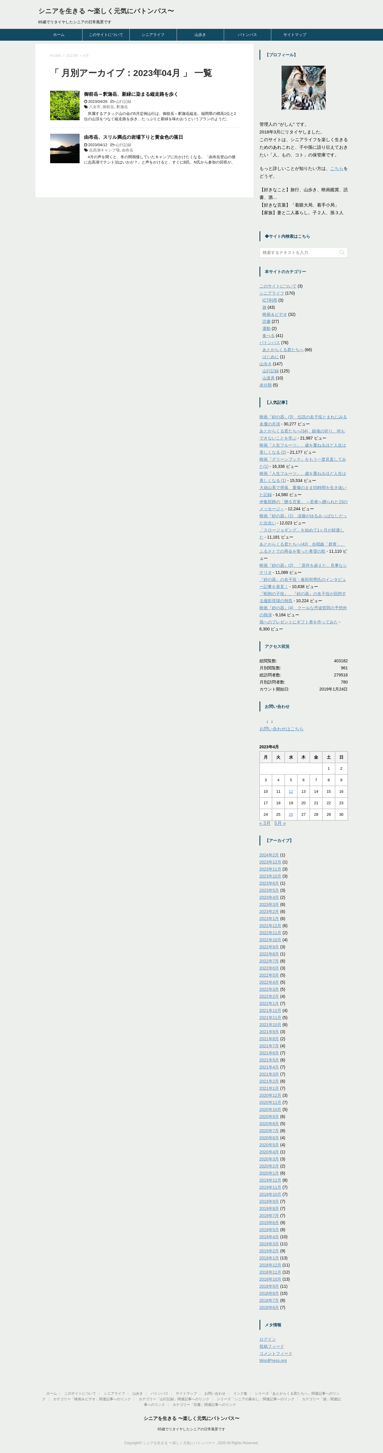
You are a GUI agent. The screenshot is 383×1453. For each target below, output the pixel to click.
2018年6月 (269, 1307)
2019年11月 (270, 1187)
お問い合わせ (215, 1393)
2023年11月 (270, 869)
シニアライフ (153, 34)
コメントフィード (275, 1353)
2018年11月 (270, 1272)
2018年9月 (269, 1286)
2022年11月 (270, 932)
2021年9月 (269, 1031)
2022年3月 (269, 989)
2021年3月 (269, 1074)
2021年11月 (270, 1017)
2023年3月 (269, 904)
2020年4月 (269, 1152)
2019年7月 (269, 1215)
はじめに (270, 356)
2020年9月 (269, 1116)
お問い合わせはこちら (281, 728)
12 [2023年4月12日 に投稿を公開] (291, 791)
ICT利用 (269, 300)
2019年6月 (269, 1222)
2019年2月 (269, 1251)
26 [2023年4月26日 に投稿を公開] (291, 814)
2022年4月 (269, 982)
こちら (336, 168)
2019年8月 (269, 1208)
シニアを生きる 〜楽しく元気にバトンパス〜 (106, 11)
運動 (266, 328)
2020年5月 (269, 1144)
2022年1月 (269, 1003)
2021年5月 (269, 1060)
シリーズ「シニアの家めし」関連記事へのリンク (256, 1399)
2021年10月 (270, 1024)
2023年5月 (269, 890)
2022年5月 (269, 975)
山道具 (268, 378)
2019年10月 (270, 1194)
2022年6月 (269, 968)
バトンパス (247, 34)
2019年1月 (269, 1258)
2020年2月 (269, 1166)
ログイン (267, 1339)
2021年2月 (269, 1081)
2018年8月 (269, 1293)
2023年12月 (270, 862)
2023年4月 (269, 897)
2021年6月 (269, 1053)
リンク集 (240, 1393)
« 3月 (265, 823)
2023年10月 (270, 876)
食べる (268, 335)
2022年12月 (270, 925)
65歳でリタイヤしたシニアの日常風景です (191, 1429)
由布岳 (127, 150)
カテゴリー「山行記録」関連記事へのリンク (174, 1399)
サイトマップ (294, 34)
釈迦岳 (122, 107)
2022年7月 (269, 961)
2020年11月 (270, 1102)
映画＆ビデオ (274, 314)
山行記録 (123, 101)
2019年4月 (269, 1236)
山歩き (200, 34)
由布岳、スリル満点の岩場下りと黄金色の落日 (133, 137)
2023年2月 (269, 911)
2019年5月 (269, 1229)
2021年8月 (269, 1038)
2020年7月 (269, 1130)
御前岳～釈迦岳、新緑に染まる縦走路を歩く (131, 94)
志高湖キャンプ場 (104, 150)
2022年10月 (270, 939)
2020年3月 (269, 1159)
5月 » (280, 823)
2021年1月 (269, 1088)
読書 (266, 321)
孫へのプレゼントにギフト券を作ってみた (298, 622)
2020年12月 (270, 1095)
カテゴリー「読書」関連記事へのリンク (204, 1405)
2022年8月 (269, 954)
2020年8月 (269, 1123)
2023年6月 (269, 883)
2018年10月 (270, 1279)
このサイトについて (106, 34)
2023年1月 (269, 918)
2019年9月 (269, 1201)
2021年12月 (270, 1010)
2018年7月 (269, 1300)
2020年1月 (269, 1173)
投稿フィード (271, 1346)
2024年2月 (269, 855)
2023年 (72, 55)
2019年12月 (270, 1180)
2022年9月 (269, 947)
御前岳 (108, 107)
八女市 (95, 107)
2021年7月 (269, 1045)
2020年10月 (270, 1109)
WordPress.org (273, 1360)
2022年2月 (269, 996)
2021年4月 (269, 1067)
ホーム (59, 34)
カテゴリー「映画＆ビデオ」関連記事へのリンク (92, 1399)
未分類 (265, 385)
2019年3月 (269, 1243)
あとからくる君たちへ (283, 349)
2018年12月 (270, 1265)
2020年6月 (269, 1137)
